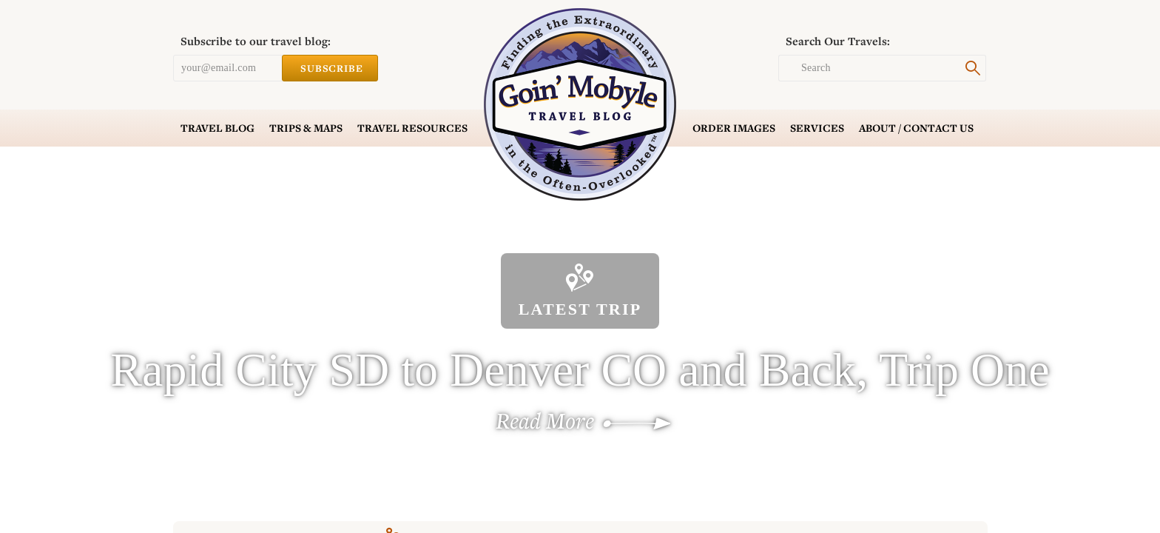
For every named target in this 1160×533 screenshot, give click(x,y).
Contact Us (916, 128)
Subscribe (330, 68)
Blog (217, 128)
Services (817, 128)
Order (734, 128)
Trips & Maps (306, 128)
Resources (412, 128)
